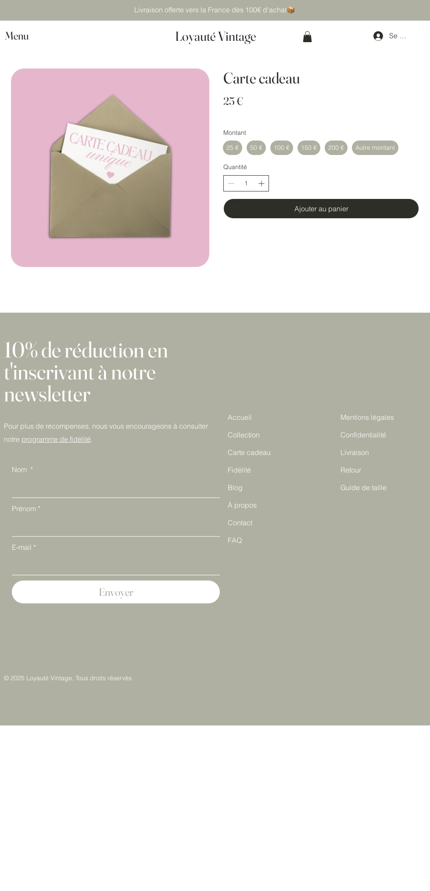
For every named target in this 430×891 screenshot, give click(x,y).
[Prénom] (113, 527)
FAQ (235, 540)
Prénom (26, 509)
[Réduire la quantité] (231, 183)
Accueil (240, 417)
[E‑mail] (113, 565)
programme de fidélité (56, 439)
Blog (235, 487)
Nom (22, 470)
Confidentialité (363, 434)
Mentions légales (367, 417)
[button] (25, 36)
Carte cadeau (249, 452)
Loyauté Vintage (215, 36)
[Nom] (113, 488)
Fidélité (239, 469)
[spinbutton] (246, 183)
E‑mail (24, 547)
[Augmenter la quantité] (261, 183)
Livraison (354, 452)
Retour (350, 469)
